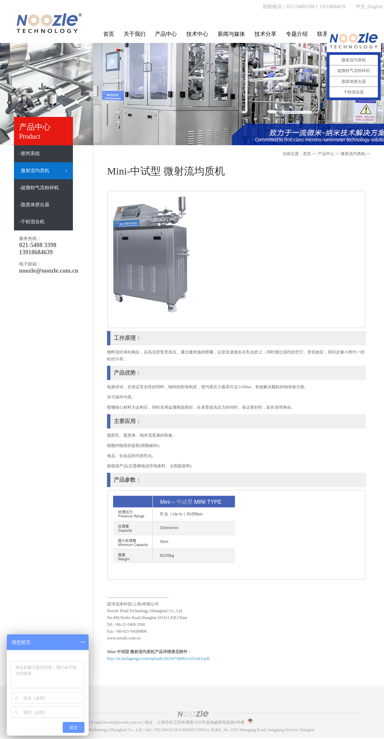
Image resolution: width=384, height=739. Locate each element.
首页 (108, 34)
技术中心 (197, 34)
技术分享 (265, 34)
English (375, 6)
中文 (360, 6)
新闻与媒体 (231, 34)
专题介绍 (297, 34)
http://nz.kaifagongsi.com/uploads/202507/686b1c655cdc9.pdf (158, 658)
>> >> (344, 153)
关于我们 (134, 34)
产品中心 (166, 34)
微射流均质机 (353, 153)
